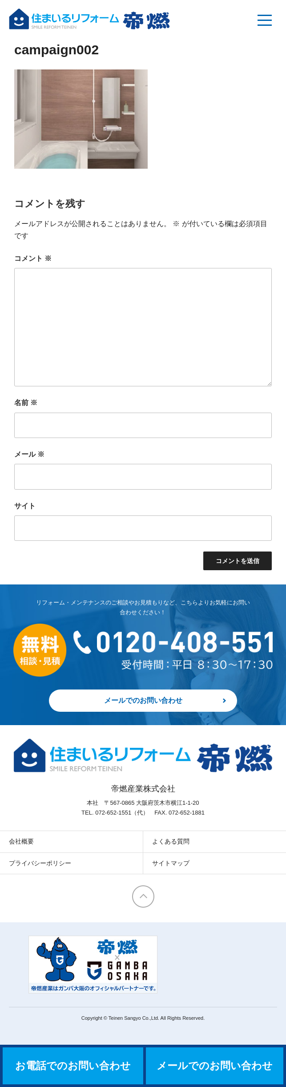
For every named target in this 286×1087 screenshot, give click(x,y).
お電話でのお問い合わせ (73, 1065)
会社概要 (21, 841)
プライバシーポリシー (40, 863)
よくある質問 (170, 841)
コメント (33, 258)
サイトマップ (170, 863)
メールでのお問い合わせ (143, 700)
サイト (25, 506)
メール (29, 454)
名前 (25, 402)
